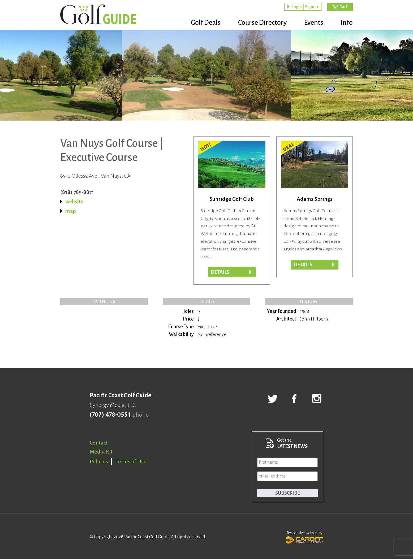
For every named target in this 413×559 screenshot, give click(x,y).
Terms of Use (131, 461)
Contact (99, 443)
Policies (99, 461)
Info (347, 22)
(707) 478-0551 (110, 414)
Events (313, 22)
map (70, 211)
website (74, 201)
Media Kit (101, 452)
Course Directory (262, 22)
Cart (343, 7)
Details (220, 272)
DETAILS (303, 264)
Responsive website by (304, 537)
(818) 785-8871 (77, 192)
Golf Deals (206, 22)
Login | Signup (304, 7)
